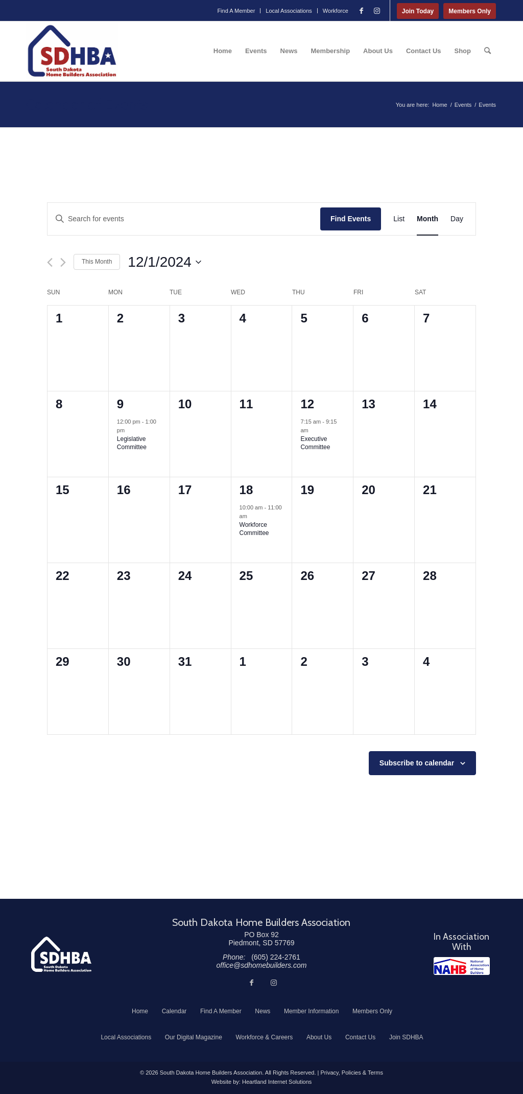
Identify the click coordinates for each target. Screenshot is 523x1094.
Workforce (335, 11)
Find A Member (236, 11)
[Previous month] (50, 262)
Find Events (350, 219)
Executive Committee (315, 443)
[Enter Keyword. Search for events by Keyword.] (183, 219)
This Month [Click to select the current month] (97, 261)
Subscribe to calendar (416, 763)
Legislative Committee (132, 443)
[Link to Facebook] (361, 10)
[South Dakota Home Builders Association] (72, 51)
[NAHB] (462, 966)
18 (246, 490)
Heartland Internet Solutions (277, 1082)
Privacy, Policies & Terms (351, 1072)
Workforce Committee (254, 529)
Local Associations (289, 11)
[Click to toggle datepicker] (164, 262)
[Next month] (63, 262)
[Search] (487, 51)
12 (307, 404)
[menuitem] (236, 10)
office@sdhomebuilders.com (262, 965)
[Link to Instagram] (377, 10)
